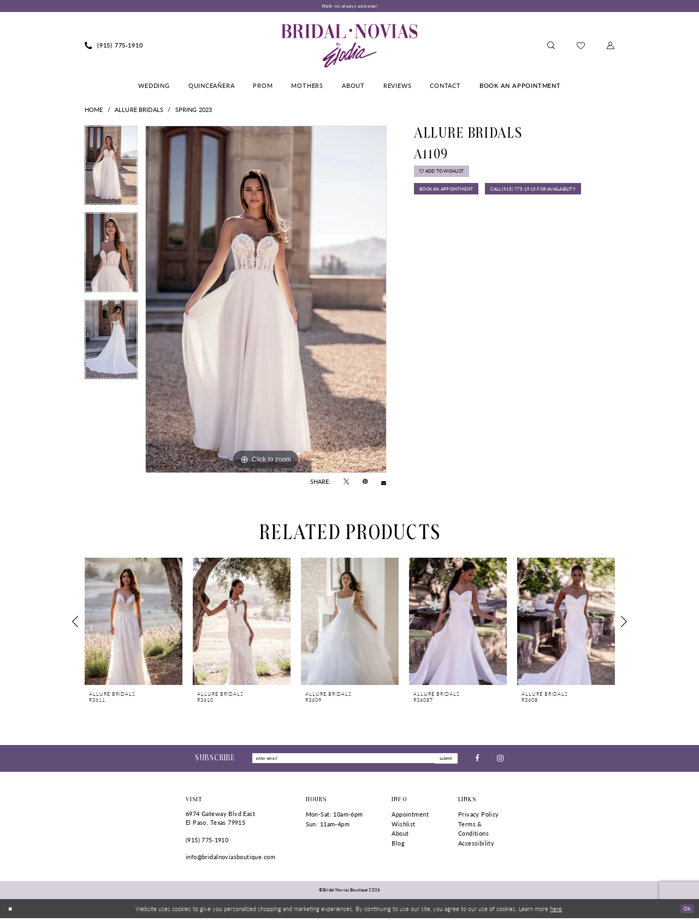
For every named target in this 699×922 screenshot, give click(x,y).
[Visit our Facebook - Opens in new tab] (477, 760)
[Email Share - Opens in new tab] (384, 483)
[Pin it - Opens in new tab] (365, 483)
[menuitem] (114, 47)
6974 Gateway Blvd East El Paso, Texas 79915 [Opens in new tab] (220, 821)
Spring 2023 (193, 111)
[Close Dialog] (12, 912)
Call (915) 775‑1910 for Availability (474, 219)
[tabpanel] (111, 171)
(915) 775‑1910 (207, 843)
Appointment (410, 818)
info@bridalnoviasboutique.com (230, 860)
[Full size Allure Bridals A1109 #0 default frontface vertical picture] (266, 301)
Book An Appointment (455, 198)
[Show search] (551, 47)
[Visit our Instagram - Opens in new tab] (500, 760)
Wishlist (403, 827)
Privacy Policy (478, 818)
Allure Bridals (139, 111)
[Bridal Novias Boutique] (349, 47)
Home (94, 111)
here (556, 912)
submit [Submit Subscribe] (444, 760)
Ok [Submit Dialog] (686, 911)
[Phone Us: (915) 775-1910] (114, 47)
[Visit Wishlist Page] (581, 47)
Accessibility (476, 847)
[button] (610, 47)
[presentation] (133, 623)
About (400, 837)
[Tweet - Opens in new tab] (346, 483)
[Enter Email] (355, 761)
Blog (398, 847)
